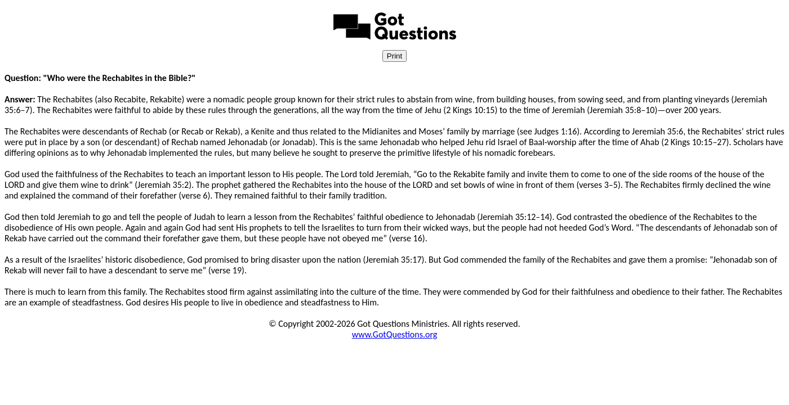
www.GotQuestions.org (395, 334)
